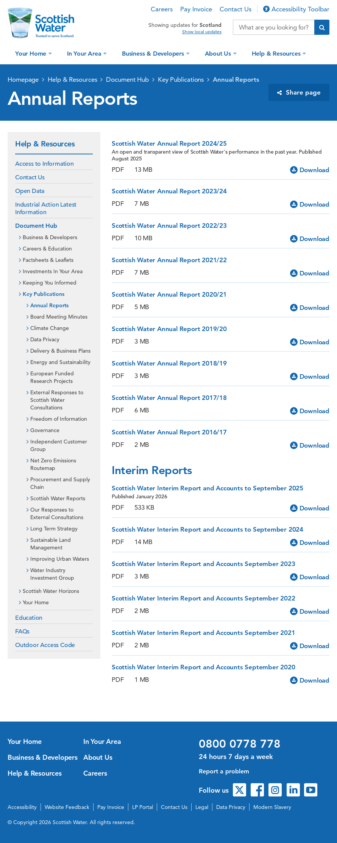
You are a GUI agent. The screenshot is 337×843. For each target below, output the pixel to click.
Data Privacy (44, 339)
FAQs (22, 631)
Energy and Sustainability (60, 362)
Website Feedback (67, 807)
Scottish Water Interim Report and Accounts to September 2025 (207, 488)
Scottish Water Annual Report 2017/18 (169, 397)
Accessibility (22, 807)
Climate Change (49, 328)
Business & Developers (154, 53)
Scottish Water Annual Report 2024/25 (169, 143)
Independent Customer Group (58, 445)
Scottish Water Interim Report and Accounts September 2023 (203, 564)
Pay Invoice (196, 9)
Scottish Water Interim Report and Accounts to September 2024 (207, 529)
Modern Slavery (272, 807)
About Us (219, 53)
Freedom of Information (58, 418)
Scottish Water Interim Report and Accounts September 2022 (203, 598)
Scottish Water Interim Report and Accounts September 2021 (203, 632)
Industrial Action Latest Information (45, 208)
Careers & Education (47, 248)
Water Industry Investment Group (52, 574)
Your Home (31, 53)
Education (28, 618)
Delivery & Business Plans (60, 350)
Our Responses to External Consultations (56, 513)
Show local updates (202, 31)
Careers (162, 9)
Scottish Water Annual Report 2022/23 (169, 225)
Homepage (23, 79)
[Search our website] (273, 27)
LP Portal (142, 807)
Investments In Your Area (53, 271)
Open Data (29, 191)
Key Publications (181, 79)
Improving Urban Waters (59, 558)
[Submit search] (321, 27)
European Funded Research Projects (52, 377)
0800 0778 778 (240, 744)
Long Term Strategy (54, 528)
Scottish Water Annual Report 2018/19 (169, 363)
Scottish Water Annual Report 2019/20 (169, 329)
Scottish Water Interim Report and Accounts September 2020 (203, 667)
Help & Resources (277, 53)
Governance (44, 430)
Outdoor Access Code (45, 645)
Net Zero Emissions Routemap (53, 464)
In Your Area (85, 53)
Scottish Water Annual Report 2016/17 (169, 432)
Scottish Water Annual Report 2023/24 (169, 191)
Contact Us (235, 9)
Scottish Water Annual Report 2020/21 (169, 294)
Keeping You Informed (49, 282)
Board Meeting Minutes (58, 316)
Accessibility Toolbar (296, 9)
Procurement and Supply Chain (60, 483)
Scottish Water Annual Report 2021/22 (169, 260)
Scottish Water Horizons (51, 591)
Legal (201, 807)
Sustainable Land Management (50, 544)
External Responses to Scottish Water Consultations (56, 400)
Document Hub (127, 79)
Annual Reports (236, 79)
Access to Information (44, 164)
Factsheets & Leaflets (48, 260)
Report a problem (224, 771)
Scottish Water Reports (57, 498)
